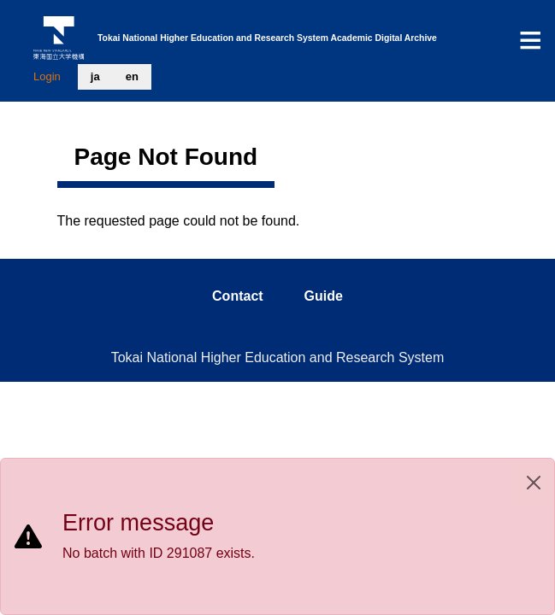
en (132, 76)
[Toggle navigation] (530, 40)
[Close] (533, 483)
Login (47, 76)
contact (237, 296)
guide (323, 296)
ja (95, 76)
